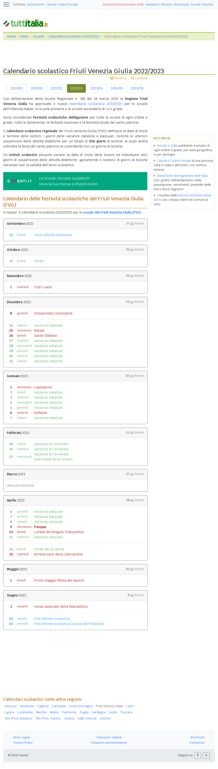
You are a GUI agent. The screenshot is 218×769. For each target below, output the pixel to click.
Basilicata (27, 706)
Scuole (196, 4)
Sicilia (113, 712)
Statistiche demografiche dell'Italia (182, 176)
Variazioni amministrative (109, 743)
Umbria (69, 718)
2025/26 (137, 88)
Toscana (126, 712)
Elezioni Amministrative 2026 (123, 4)
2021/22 (56, 88)
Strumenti (197, 737)
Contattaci (197, 743)
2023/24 (96, 88)
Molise (54, 712)
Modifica (119, 78)
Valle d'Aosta (87, 718)
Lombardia (25, 712)
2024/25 (117, 88)
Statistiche (181, 4)
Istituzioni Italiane (109, 737)
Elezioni (166, 4)
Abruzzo (11, 706)
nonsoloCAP (35, 4)
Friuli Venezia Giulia (109, 706)
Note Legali (21, 737)
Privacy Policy (23, 743)
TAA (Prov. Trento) (48, 718)
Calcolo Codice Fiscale (62, 4)
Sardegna (99, 712)
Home (11, 36)
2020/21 (37, 88)
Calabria (43, 706)
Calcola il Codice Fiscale (174, 161)
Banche (207, 4)
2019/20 (17, 88)
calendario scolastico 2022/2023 (95, 104)
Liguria (9, 712)
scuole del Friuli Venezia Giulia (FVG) (112, 212)
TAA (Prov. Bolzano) (18, 718)
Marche (41, 712)
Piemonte (69, 712)
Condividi (139, 78)
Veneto (105, 718)
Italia (24, 36)
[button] (197, 755)
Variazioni (152, 4)
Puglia (84, 712)
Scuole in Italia (167, 145)
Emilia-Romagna (81, 706)
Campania (59, 706)
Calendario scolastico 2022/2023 (74, 36)
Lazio (130, 706)
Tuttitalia (19, 4)
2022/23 (76, 88)
